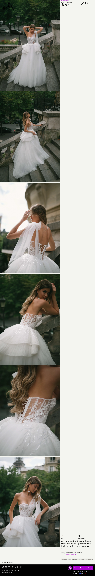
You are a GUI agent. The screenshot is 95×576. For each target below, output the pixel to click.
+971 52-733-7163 (12, 567)
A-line (7, 562)
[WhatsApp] (70, 568)
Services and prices (71, 554)
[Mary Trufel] (8, 6)
